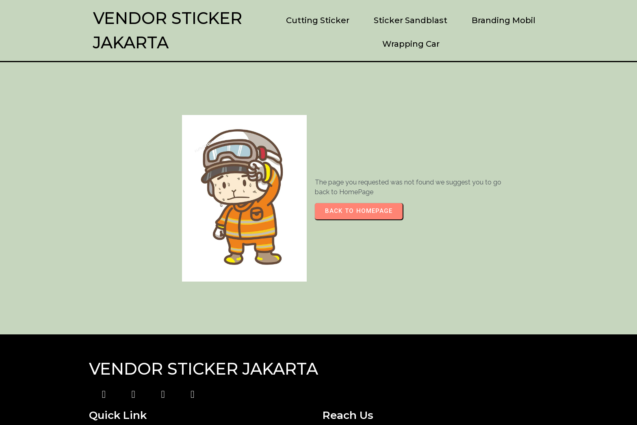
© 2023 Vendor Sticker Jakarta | (276, 403)
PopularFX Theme (394, 403)
